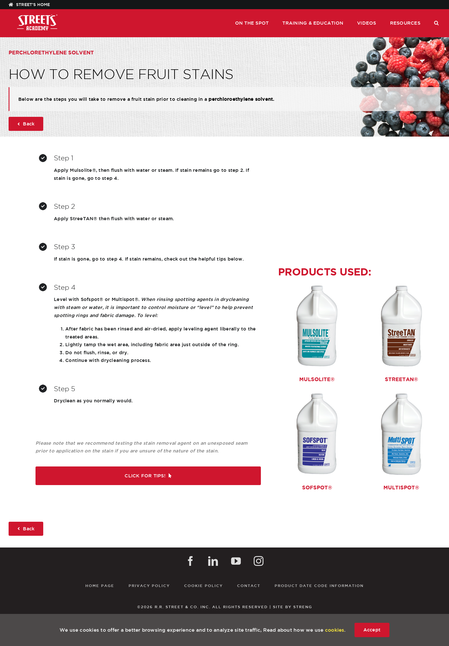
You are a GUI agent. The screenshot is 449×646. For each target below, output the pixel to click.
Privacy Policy (149, 586)
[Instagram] (258, 561)
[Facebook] (190, 561)
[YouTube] (236, 561)
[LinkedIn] (213, 561)
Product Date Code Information (319, 586)
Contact (248, 586)
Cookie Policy (203, 586)
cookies (334, 630)
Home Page (99, 586)
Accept (372, 629)
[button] (436, 23)
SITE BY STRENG (292, 607)
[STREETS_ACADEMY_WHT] (37, 15)
